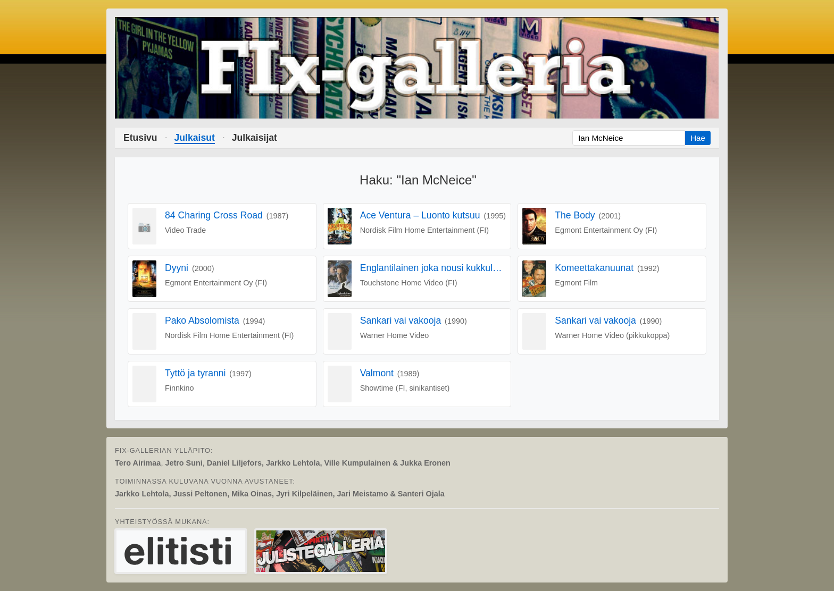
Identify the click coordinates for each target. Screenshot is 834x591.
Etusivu (140, 137)
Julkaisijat (254, 137)
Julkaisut (194, 137)
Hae (697, 137)
